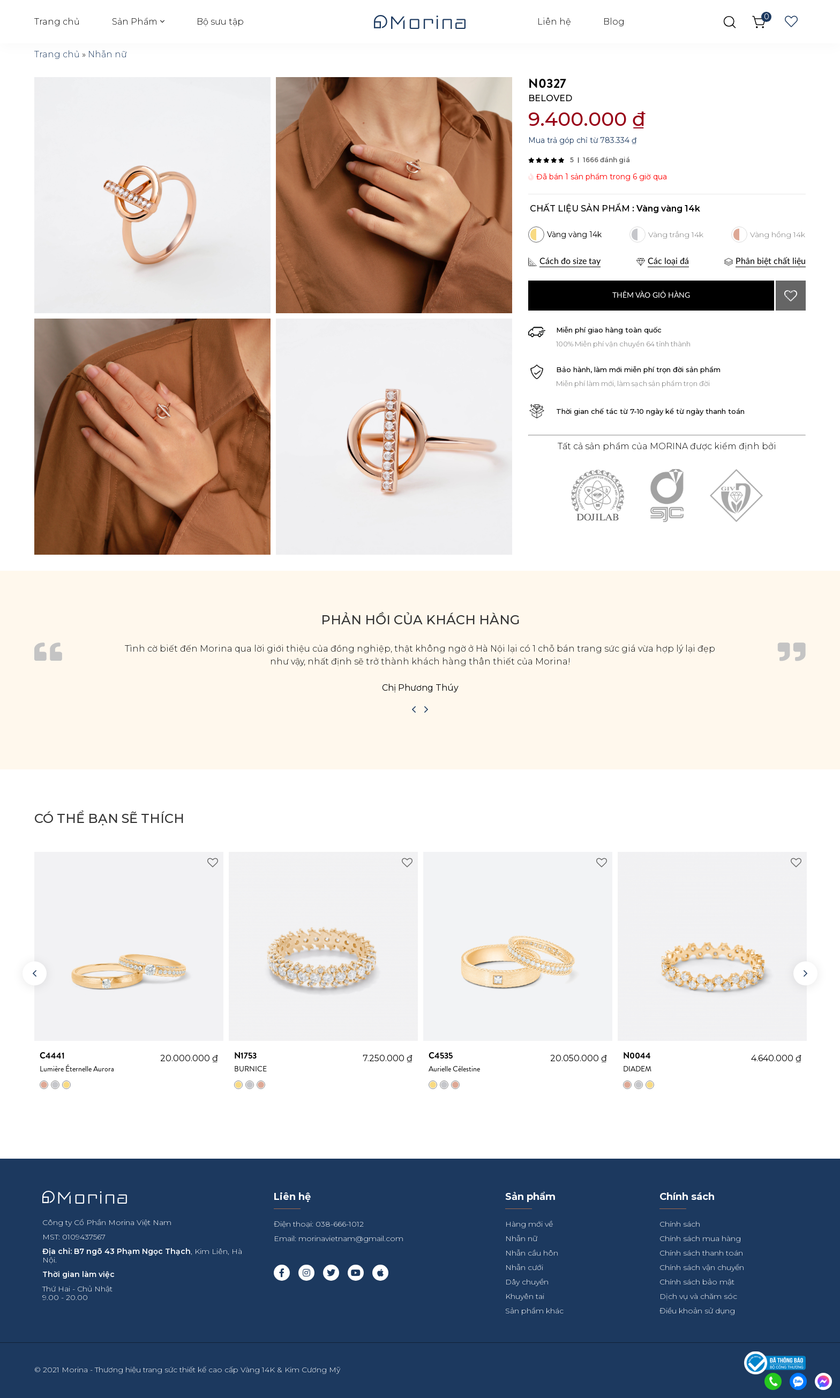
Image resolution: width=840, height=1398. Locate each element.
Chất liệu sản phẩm (580, 208)
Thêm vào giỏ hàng (651, 295)
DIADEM (687, 1061)
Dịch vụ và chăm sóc (698, 1296)
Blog (614, 22)
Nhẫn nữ (107, 54)
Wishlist (791, 22)
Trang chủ (57, 22)
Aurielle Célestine (489, 1061)
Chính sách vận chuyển (701, 1267)
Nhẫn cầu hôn (531, 1253)
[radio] (565, 234)
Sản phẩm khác (534, 1311)
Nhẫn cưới (524, 1267)
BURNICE (298, 1061)
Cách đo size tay (570, 261)
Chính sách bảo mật (696, 1282)
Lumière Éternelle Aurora (100, 1061)
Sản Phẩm (135, 22)
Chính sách (679, 1224)
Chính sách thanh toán (701, 1253)
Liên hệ (554, 22)
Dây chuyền (527, 1282)
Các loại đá (668, 261)
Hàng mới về (529, 1224)
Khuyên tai (524, 1296)
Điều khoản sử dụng (697, 1311)
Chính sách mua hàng (700, 1238)
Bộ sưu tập (220, 22)
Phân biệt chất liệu (771, 261)
